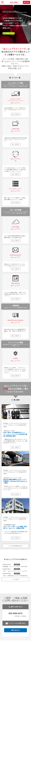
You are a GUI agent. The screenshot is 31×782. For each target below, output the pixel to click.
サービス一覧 (16, 78)
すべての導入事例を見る (15, 546)
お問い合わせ (26, 2)
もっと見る (15, 579)
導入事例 (15, 400)
